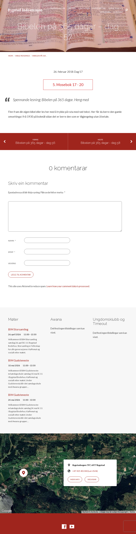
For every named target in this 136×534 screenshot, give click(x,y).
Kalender (83, 8)
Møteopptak (99, 8)
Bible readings (22, 56)
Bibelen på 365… (39, 56)
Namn (12, 241)
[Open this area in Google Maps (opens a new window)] (7, 511)
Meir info (75, 479)
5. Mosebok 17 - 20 (68, 84)
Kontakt (118, 12)
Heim (10, 56)
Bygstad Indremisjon (25, 9)
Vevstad (12, 263)
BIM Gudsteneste (18, 360)
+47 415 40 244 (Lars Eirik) (85, 471)
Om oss (72, 8)
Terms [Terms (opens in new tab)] (132, 512)
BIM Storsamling (18, 329)
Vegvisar (91, 479)
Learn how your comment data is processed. (68, 286)
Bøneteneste (116, 8)
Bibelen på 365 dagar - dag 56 (35, 143)
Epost (11, 252)
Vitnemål (105, 12)
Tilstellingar (57, 8)
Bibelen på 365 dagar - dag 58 (100, 143)
